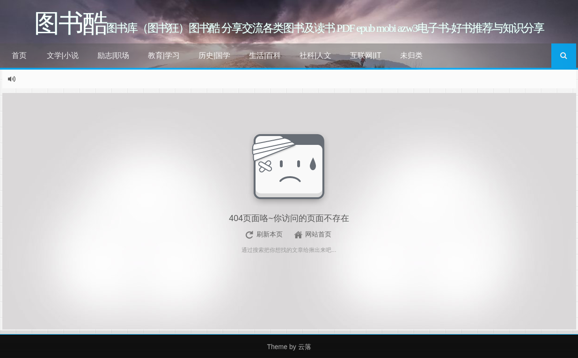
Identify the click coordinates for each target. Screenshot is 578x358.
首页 (19, 55)
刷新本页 (269, 234)
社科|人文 (315, 55)
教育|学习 (164, 55)
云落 (304, 347)
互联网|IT (365, 55)
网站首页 (318, 234)
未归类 (411, 55)
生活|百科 (265, 55)
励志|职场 (113, 55)
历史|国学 (214, 55)
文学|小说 (63, 55)
